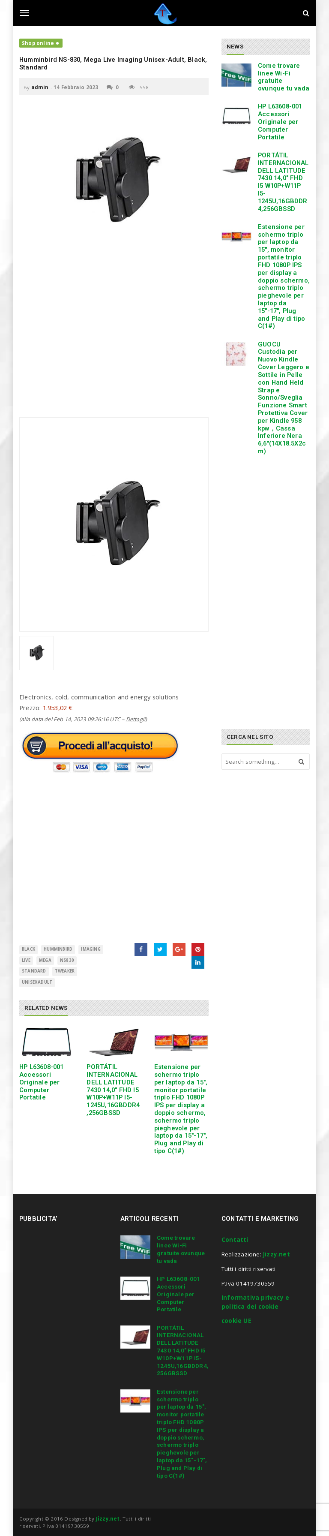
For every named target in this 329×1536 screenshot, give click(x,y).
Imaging (90, 949)
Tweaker (65, 971)
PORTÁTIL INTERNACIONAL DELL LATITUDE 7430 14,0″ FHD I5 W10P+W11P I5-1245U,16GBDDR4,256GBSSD (113, 1090)
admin (40, 87)
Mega (45, 960)
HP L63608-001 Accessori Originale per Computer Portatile (41, 1082)
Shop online (38, 43)
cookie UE (236, 1321)
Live (26, 960)
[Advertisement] (114, 339)
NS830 (67, 960)
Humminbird (58, 949)
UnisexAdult (37, 982)
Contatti (234, 1240)
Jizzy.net (276, 1254)
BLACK (28, 949)
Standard (34, 971)
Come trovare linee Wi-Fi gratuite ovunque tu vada (283, 77)
